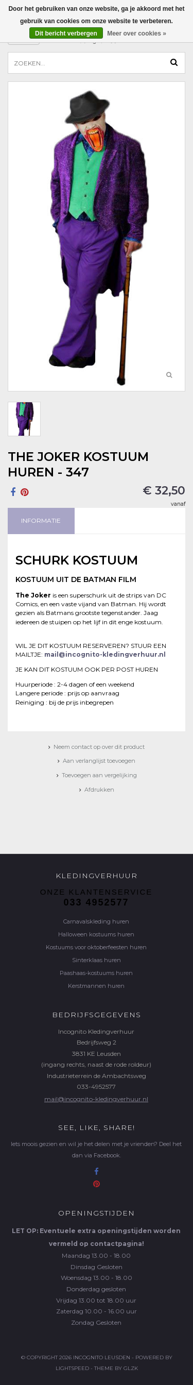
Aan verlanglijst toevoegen (99, 760)
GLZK (131, 1368)
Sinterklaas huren (96, 960)
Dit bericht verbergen (66, 33)
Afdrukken (99, 789)
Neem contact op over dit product (99, 746)
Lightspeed (72, 1368)
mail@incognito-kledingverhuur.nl (96, 1099)
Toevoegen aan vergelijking (99, 775)
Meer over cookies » (136, 33)
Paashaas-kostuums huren (96, 973)
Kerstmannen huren (96, 985)
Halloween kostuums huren (96, 934)
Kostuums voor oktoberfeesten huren (96, 947)
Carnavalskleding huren (96, 921)
